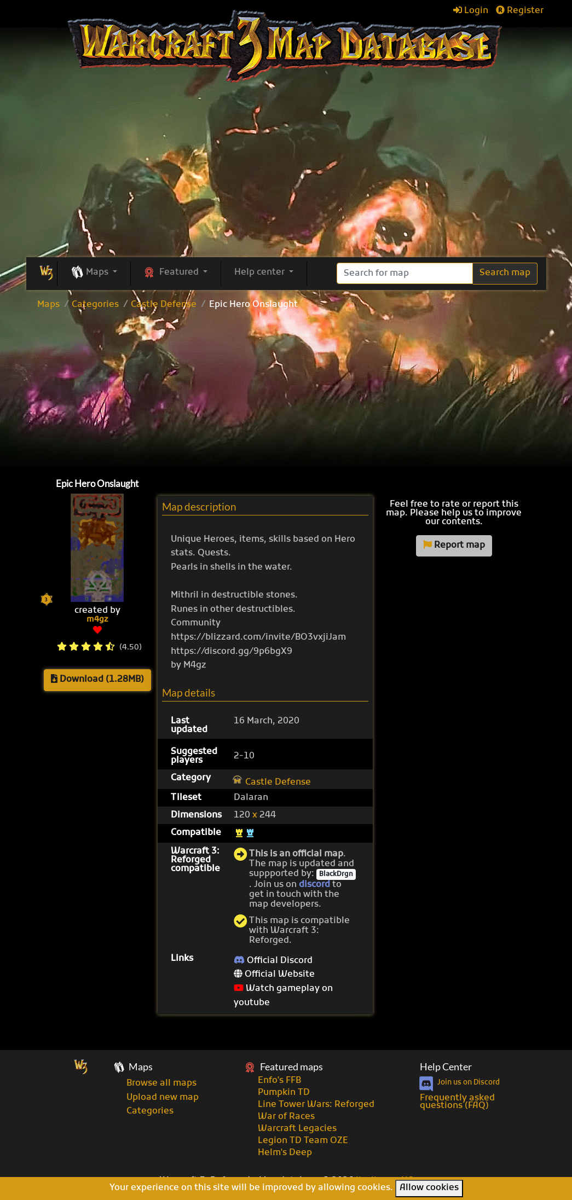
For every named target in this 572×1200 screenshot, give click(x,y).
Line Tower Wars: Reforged (316, 1104)
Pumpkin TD (284, 1092)
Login (470, 10)
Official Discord (273, 960)
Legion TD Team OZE (303, 1140)
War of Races (286, 1116)
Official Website (274, 974)
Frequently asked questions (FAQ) (457, 1102)
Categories (95, 304)
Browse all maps (161, 1083)
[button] (93, 273)
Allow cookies (429, 1187)
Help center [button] (260, 272)
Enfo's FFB (279, 1080)
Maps (48, 304)
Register (520, 10)
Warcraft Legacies (297, 1128)
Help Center (446, 1067)
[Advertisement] (286, 391)
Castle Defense (164, 304)
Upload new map (162, 1097)
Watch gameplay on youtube (283, 995)
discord (314, 884)
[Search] (405, 273)
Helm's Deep (285, 1152)
